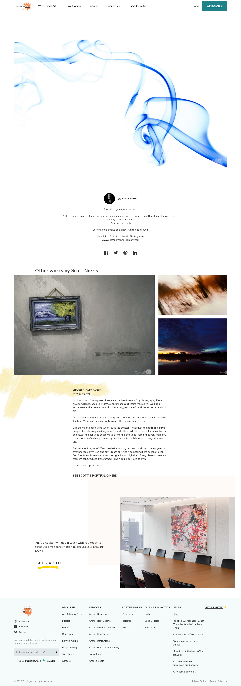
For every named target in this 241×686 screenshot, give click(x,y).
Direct (125, 627)
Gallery (149, 614)
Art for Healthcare (99, 634)
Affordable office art (184, 671)
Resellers (127, 614)
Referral (126, 621)
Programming (69, 647)
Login (196, 6)
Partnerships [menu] (113, 6)
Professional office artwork (188, 634)
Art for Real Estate (100, 621)
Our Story (67, 634)
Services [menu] (93, 6)
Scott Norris (129, 198)
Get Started (214, 6)
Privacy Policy (199, 681)
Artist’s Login (96, 661)
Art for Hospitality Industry (104, 647)
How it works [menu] (73, 6)
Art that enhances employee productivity (185, 663)
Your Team (68, 654)
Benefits (67, 627)
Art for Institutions (99, 641)
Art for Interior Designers (103, 627)
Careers (66, 661)
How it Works (70, 641)
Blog (175, 614)
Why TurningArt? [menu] (47, 6)
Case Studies (152, 621)
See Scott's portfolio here (95, 476)
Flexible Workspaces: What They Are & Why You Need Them (188, 624)
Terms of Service (218, 681)
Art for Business (98, 614)
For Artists (95, 654)
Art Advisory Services (74, 614)
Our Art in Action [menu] (138, 6)
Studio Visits (152, 627)
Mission (66, 621)
